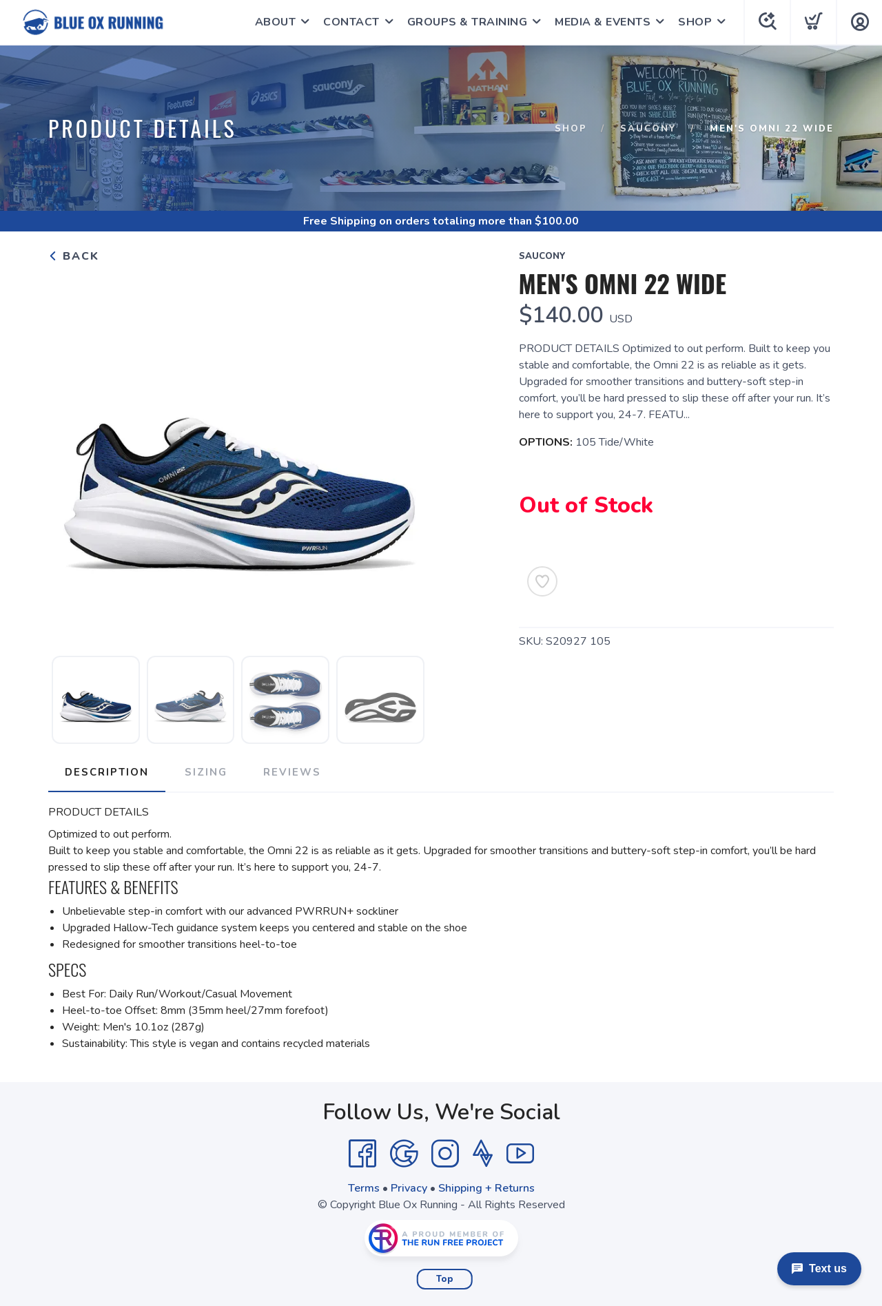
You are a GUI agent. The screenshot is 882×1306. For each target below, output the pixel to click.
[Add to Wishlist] (542, 581)
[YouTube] (520, 1153)
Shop (571, 129)
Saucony (648, 129)
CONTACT (351, 22)
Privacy (409, 1188)
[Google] (403, 1153)
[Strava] (483, 1153)
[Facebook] (362, 1153)
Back (73, 256)
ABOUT (275, 22)
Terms (364, 1188)
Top (444, 1279)
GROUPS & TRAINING (467, 22)
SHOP (695, 22)
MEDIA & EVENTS (602, 22)
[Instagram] (445, 1153)
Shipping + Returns (486, 1188)
